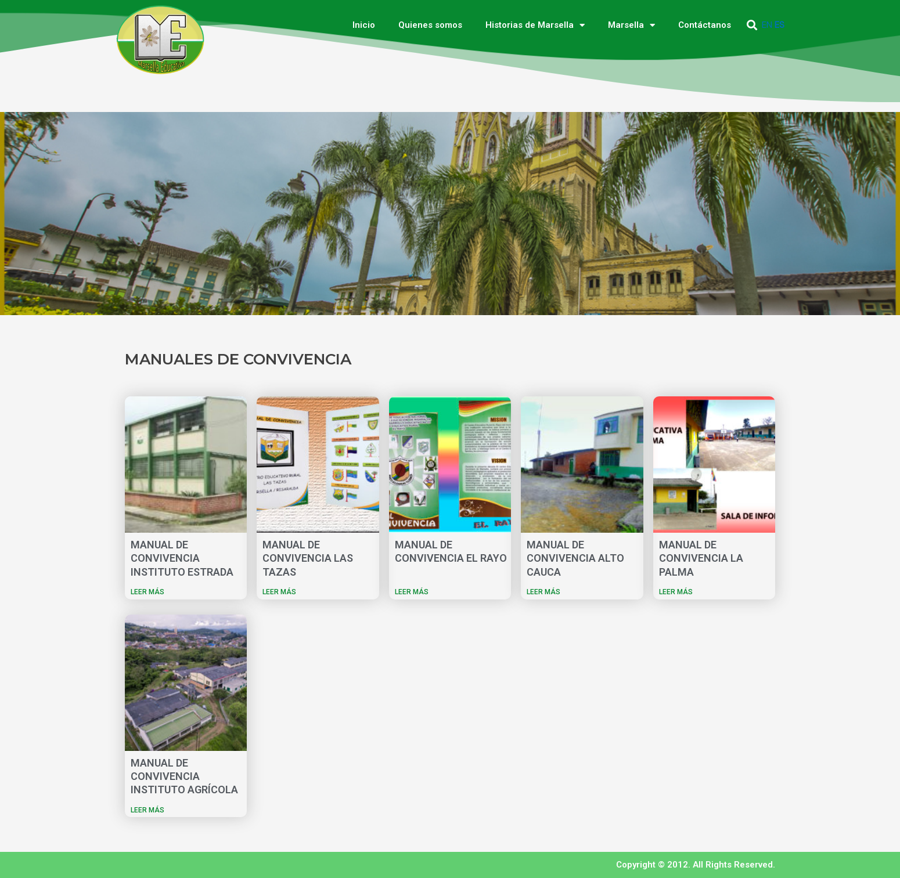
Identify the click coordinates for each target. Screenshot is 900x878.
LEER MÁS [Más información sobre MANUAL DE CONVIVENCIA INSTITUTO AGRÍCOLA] (147, 810)
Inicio (363, 25)
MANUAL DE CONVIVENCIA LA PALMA (701, 558)
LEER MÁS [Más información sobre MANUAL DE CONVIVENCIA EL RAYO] (412, 592)
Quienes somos (430, 25)
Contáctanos (704, 25)
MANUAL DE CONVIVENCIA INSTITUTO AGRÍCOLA (184, 776)
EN (767, 25)
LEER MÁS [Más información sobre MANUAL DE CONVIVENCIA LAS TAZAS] (279, 592)
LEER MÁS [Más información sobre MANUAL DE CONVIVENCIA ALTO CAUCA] (543, 592)
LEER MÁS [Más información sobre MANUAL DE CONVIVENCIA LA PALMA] (676, 592)
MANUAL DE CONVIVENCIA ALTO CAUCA (575, 558)
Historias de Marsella (535, 25)
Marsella (631, 25)
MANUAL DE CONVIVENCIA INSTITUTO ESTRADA (182, 558)
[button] (752, 25)
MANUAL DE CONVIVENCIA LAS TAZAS (307, 558)
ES (779, 25)
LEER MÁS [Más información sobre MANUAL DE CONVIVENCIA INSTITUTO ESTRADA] (147, 592)
